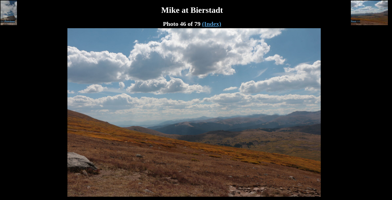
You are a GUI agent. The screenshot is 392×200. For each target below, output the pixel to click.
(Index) (211, 24)
